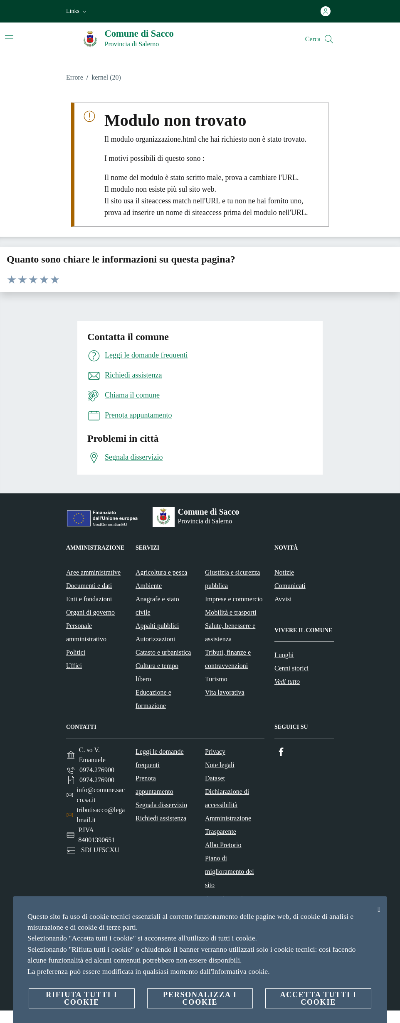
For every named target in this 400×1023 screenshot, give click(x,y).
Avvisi (282, 599)
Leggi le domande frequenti (160, 758)
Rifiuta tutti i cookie (81, 998)
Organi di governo (90, 612)
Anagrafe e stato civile (157, 605)
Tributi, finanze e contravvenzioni (228, 659)
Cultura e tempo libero (157, 672)
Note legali (220, 764)
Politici (75, 652)
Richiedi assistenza (161, 818)
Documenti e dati (89, 585)
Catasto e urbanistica (163, 652)
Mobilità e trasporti (231, 612)
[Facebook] (281, 752)
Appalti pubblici (157, 625)
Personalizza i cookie (200, 998)
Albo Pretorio (223, 844)
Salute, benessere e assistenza (230, 632)
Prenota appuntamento (154, 785)
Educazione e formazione (153, 699)
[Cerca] (329, 39)
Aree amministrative (93, 572)
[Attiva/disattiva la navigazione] (9, 38)
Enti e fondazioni (89, 599)
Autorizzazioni (155, 639)
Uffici (74, 665)
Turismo (216, 679)
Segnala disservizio (161, 804)
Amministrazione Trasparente (228, 825)
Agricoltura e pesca (161, 572)
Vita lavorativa (224, 692)
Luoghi (284, 654)
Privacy (215, 751)
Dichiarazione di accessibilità (227, 798)
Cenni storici (291, 668)
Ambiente (149, 585)
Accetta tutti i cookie (318, 998)
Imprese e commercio (234, 599)
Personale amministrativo (86, 632)
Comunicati (290, 585)
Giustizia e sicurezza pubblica (232, 579)
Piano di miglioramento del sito (229, 871)
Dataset (215, 778)
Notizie (284, 572)
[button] (77, 11)
